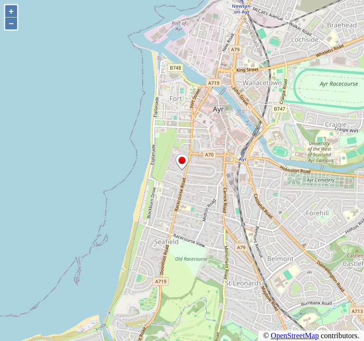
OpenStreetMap (294, 336)
